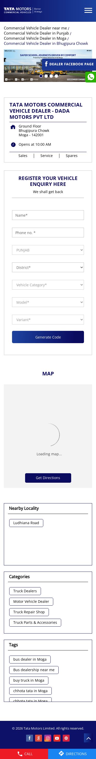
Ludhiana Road (26, 523)
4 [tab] (56, 75)
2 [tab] (45, 75)
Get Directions (48, 477)
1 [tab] (40, 75)
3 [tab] (50, 75)
